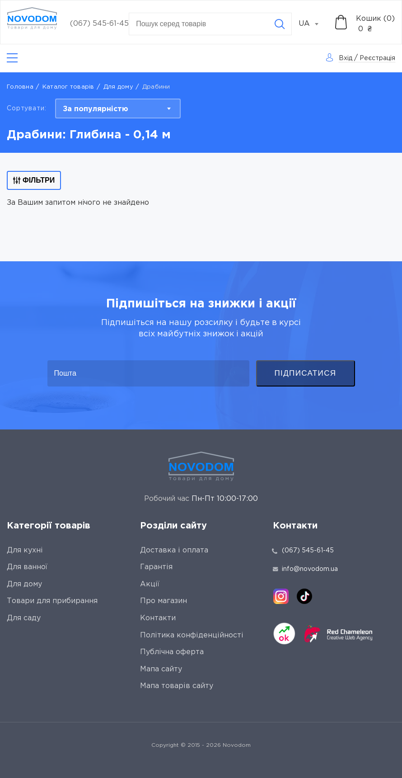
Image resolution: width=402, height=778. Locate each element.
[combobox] (313, 24)
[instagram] (281, 596)
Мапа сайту (161, 669)
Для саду (24, 618)
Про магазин (163, 601)
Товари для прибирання (52, 601)
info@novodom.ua (305, 569)
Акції (149, 584)
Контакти (158, 618)
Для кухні (25, 550)
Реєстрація (377, 58)
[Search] (280, 24)
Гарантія (156, 567)
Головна (20, 87)
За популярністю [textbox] (95, 109)
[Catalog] (12, 58)
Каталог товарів (68, 87)
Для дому (118, 87)
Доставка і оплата (174, 550)
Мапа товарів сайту (176, 686)
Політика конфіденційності (191, 635)
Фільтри (34, 180)
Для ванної (27, 567)
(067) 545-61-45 (99, 23)
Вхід (345, 58)
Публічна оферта (172, 652)
